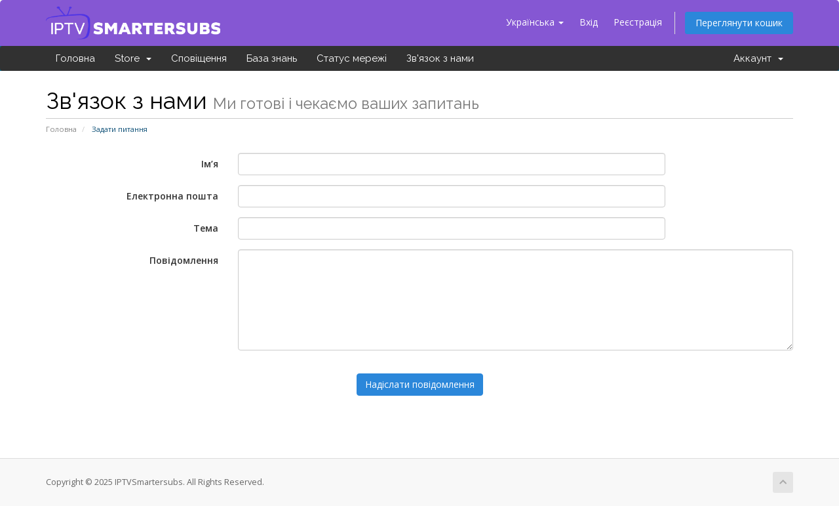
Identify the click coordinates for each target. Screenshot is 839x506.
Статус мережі (352, 58)
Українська (535, 22)
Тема (205, 228)
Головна (75, 58)
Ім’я (209, 164)
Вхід (588, 22)
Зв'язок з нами (440, 58)
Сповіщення (199, 58)
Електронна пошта (172, 196)
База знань (271, 58)
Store (133, 58)
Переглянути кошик (739, 22)
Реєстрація (638, 22)
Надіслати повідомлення (420, 384)
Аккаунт (758, 58)
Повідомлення (183, 260)
